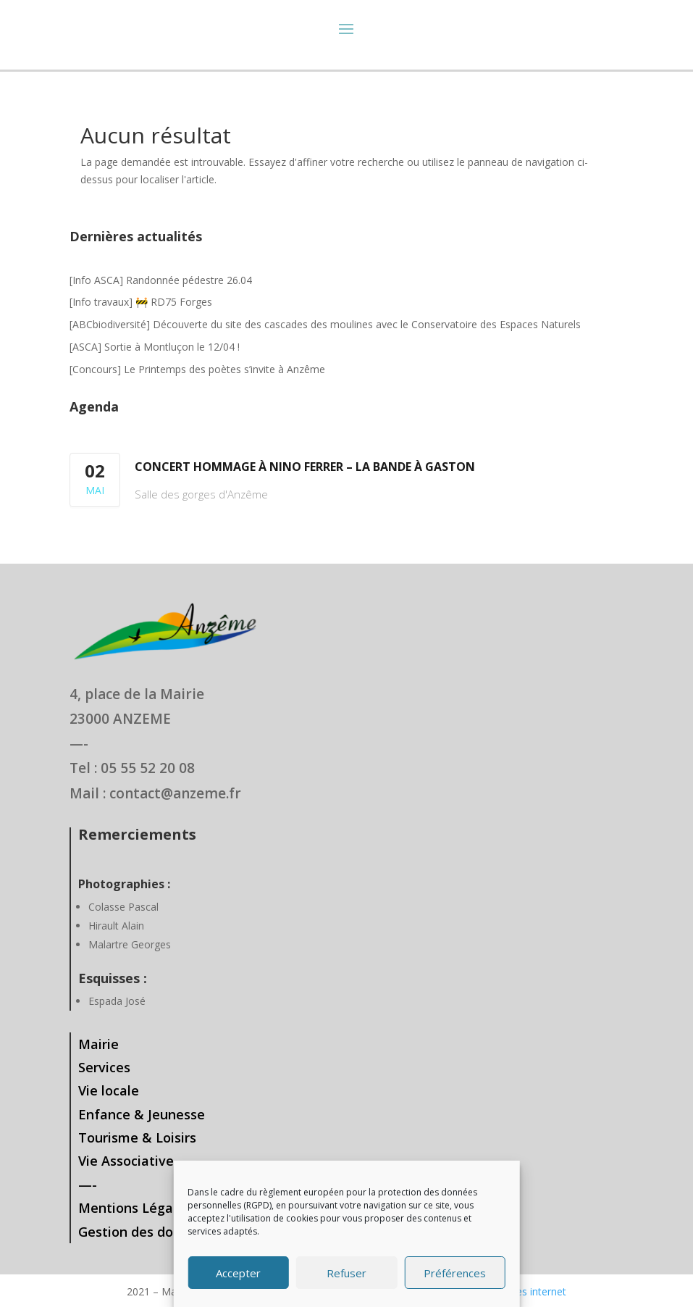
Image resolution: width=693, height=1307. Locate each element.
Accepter (238, 1273)
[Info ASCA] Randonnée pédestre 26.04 (161, 280)
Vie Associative (126, 1160)
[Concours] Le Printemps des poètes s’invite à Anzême (197, 369)
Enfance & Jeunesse (141, 1114)
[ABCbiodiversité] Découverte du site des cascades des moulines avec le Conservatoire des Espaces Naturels (325, 324)
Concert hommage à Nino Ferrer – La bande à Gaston (305, 467)
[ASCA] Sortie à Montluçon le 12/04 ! (155, 347)
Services (104, 1067)
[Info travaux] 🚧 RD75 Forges (141, 302)
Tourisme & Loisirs (137, 1137)
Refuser (346, 1273)
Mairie (98, 1044)
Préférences (455, 1273)
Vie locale (108, 1090)
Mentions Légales (134, 1207)
